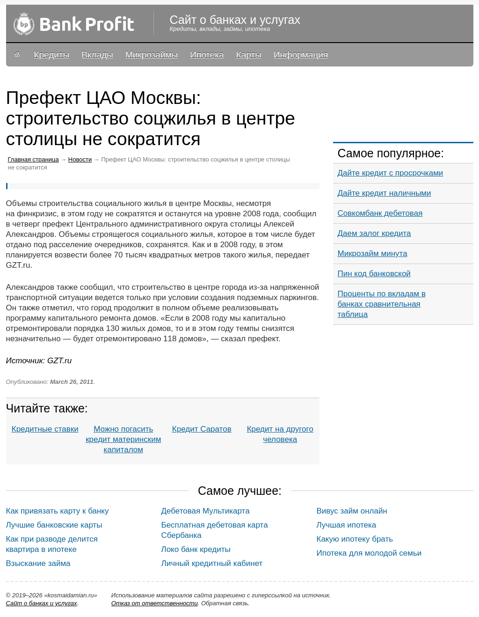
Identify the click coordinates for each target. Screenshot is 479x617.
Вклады (97, 54)
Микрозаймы (151, 54)
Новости (80, 159)
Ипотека (207, 54)
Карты (248, 54)
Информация (301, 54)
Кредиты (52, 54)
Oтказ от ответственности (154, 603)
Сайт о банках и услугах (41, 603)
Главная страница (33, 159)
